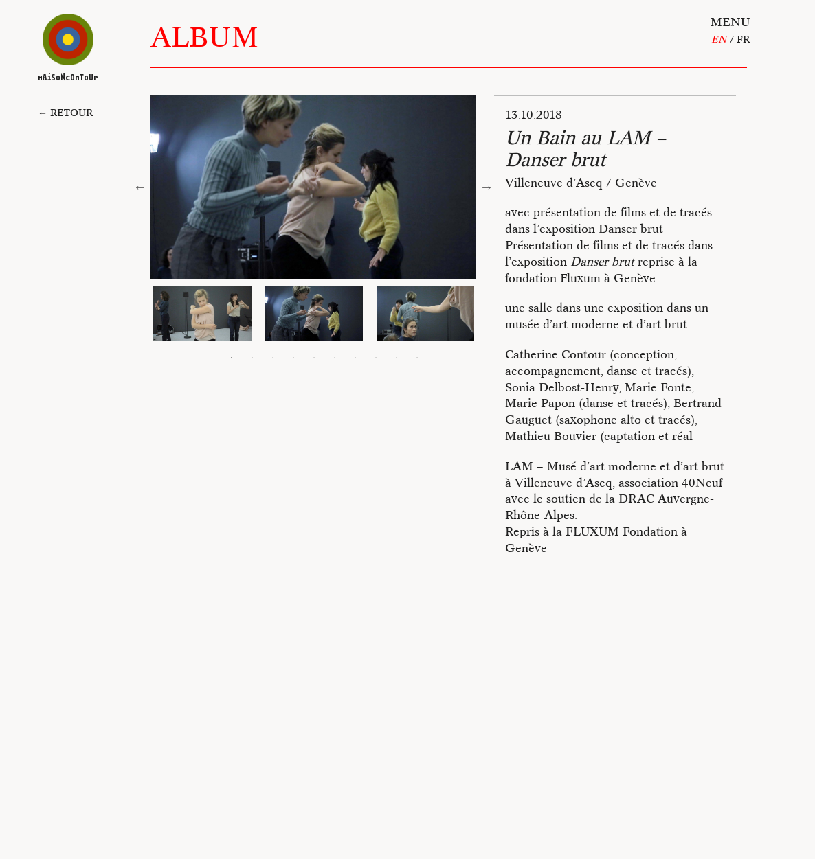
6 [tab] (335, 358)
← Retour (65, 112)
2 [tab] (252, 358)
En (718, 39)
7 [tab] (355, 358)
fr (743, 39)
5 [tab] (314, 358)
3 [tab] (273, 358)
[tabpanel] (314, 313)
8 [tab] (376, 358)
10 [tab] (417, 358)
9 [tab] (396, 358)
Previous (140, 187)
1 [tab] (231, 358)
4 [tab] (293, 358)
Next (486, 187)
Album (204, 36)
